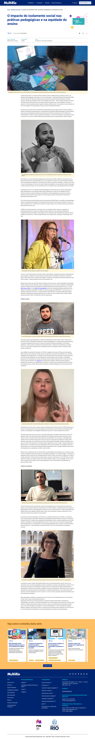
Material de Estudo (15, 9)
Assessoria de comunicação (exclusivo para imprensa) (74, 695)
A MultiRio (31, 3)
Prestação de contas (47, 693)
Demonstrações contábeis (49, 696)
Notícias (47, 3)
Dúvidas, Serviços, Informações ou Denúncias (72, 704)
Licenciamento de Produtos (11, 706)
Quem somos (10, 682)
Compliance (45, 685)
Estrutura (9, 685)
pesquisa (39, 360)
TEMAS (23, 692)
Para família (10, 697)
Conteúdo (40, 3)
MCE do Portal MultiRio (41, 288)
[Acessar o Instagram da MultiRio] (73, 674)
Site (8, 679)
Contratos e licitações (48, 698)
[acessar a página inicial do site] (10, 2)
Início (8, 9)
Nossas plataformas (27, 679)
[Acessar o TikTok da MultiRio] (76, 674)
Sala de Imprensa (56, 3)
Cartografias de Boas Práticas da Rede (29, 685)
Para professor (11, 692)
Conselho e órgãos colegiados (50, 688)
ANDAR (23, 682)
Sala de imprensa (11, 687)
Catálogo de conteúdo (12, 690)
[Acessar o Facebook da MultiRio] (78, 674)
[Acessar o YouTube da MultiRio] (70, 674)
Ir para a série (47, 665)
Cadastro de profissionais (49, 701)
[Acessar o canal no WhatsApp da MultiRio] (84, 674)
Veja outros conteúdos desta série (24, 623)
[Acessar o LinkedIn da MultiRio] (87, 674)
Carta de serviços (47, 682)
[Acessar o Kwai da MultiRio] (81, 674)
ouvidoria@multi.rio (67, 691)
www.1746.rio (69, 711)
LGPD (44, 704)
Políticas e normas (47, 690)
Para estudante (11, 695)
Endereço (65, 679)
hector (23, 689)
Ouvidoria (65, 688)
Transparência (46, 679)
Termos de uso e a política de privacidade (49, 707)
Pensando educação (12, 702)
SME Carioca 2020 (25, 288)
